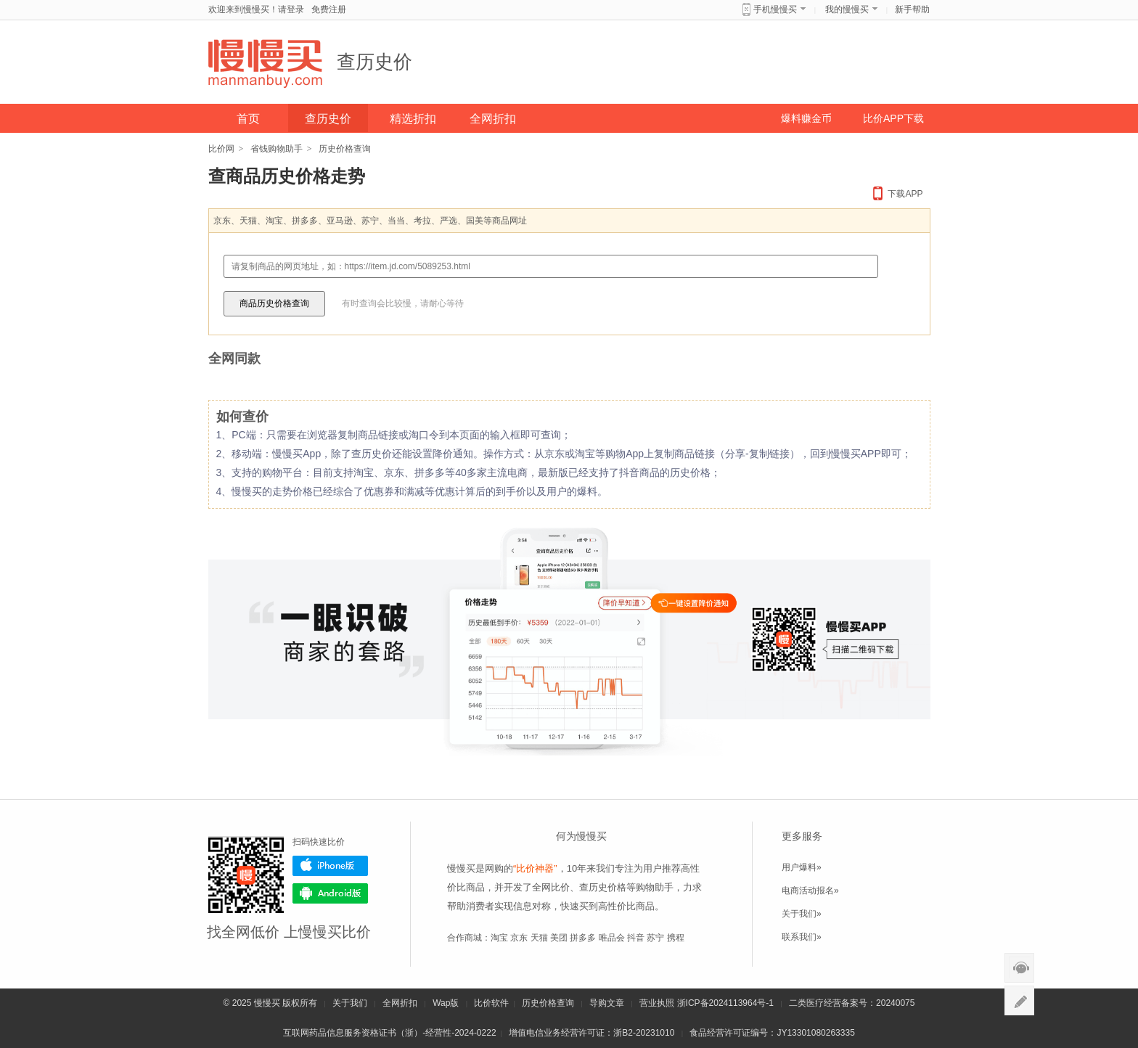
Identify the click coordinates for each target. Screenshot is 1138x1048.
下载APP (905, 194)
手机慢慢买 (775, 9)
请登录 (291, 9)
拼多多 (583, 938)
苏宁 (655, 938)
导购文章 (606, 1003)
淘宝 (499, 938)
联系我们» (802, 937)
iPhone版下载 (330, 866)
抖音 (635, 938)
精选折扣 (413, 118)
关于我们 (349, 1003)
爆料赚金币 (806, 118)
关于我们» (802, 914)
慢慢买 (267, 1003)
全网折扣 (493, 118)
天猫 (539, 938)
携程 (675, 938)
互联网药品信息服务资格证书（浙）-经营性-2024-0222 (389, 1033)
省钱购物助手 (276, 149)
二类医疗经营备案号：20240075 (851, 1003)
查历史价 (374, 62)
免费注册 (328, 9)
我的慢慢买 (847, 9)
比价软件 (491, 1003)
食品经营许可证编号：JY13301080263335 (771, 1033)
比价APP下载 (893, 118)
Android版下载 (330, 893)
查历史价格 (602, 887)
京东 (519, 938)
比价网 (221, 149)
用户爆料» (802, 867)
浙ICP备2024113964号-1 (725, 1003)
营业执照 (656, 1003)
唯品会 (612, 938)
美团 (559, 938)
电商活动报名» (810, 890)
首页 (248, 118)
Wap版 (446, 1003)
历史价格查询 (548, 1003)
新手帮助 (912, 9)
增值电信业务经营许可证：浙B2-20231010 (591, 1033)
